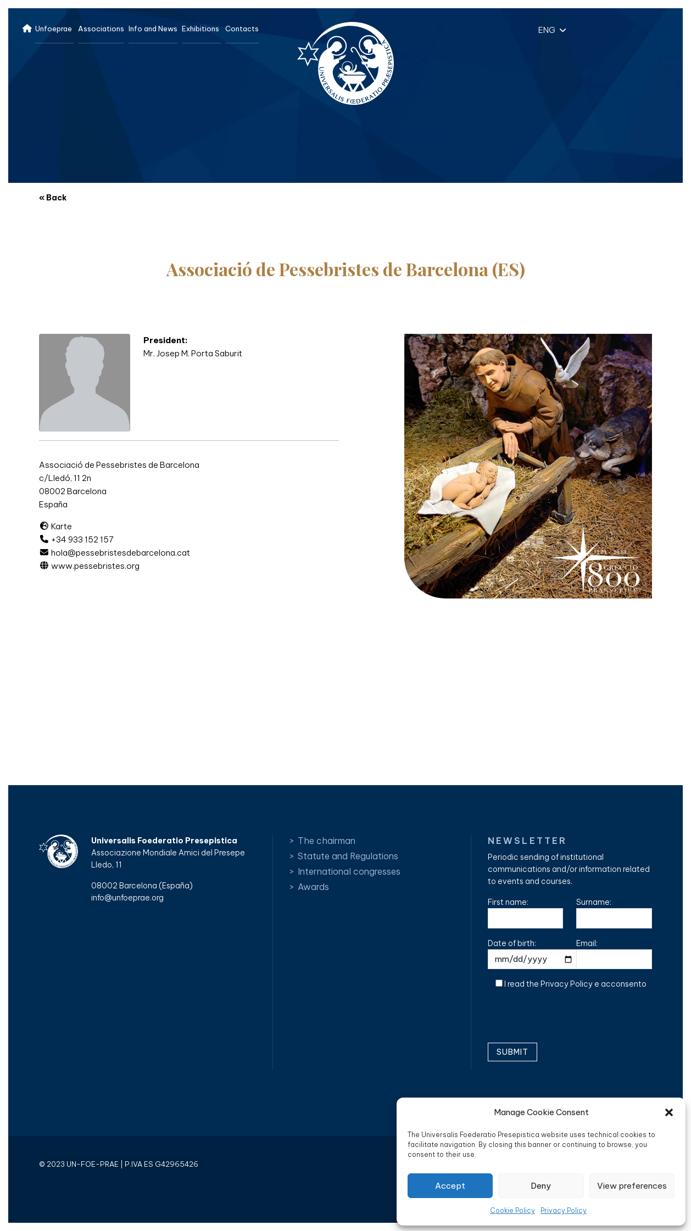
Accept (450, 1185)
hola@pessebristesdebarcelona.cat (114, 552)
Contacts (242, 28)
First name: (526, 912)
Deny (541, 1185)
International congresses (349, 871)
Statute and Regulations (348, 855)
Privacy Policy (563, 1210)
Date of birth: (534, 954)
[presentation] (571, 1020)
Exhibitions (200, 28)
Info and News (153, 28)
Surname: (614, 912)
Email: (614, 954)
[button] (669, 1112)
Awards (313, 886)
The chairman (326, 840)
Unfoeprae (53, 28)
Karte (55, 526)
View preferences (632, 1185)
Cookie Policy (512, 1210)
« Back (52, 198)
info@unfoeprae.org (127, 898)
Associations (101, 28)
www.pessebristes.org (89, 566)
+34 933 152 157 (76, 539)
